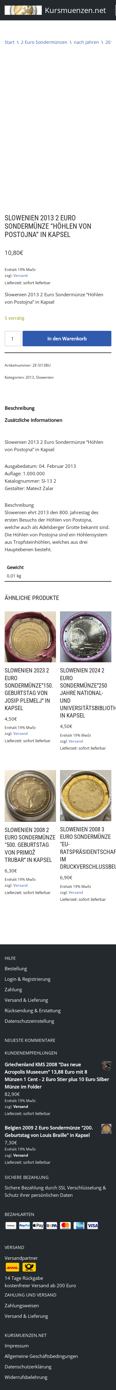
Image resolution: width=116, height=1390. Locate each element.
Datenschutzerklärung (28, 1353)
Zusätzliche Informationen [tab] (33, 406)
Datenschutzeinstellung (29, 1007)
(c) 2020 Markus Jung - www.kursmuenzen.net (58, 1384)
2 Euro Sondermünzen (44, 42)
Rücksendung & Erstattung (33, 997)
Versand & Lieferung (26, 986)
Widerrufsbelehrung (26, 1363)
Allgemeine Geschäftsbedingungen (41, 1342)
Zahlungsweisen (22, 1292)
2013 (110, 42)
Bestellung (16, 955)
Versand (20, 261)
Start (10, 42)
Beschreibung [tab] (19, 394)
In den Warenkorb (67, 325)
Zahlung (13, 976)
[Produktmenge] (13, 324)
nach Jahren (86, 42)
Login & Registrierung (27, 965)
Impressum (17, 1332)
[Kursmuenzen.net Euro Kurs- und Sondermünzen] (55, 10)
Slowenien (45, 363)
